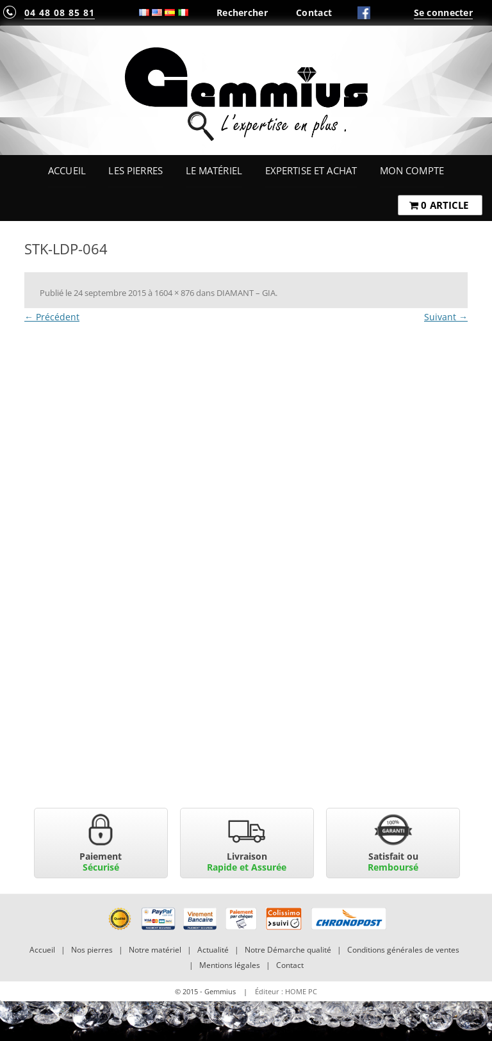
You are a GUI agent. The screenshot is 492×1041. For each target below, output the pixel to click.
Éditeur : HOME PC (286, 991)
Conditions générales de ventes (403, 949)
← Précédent (51, 317)
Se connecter (443, 12)
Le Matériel (214, 170)
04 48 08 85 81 (59, 12)
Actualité (213, 949)
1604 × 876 (174, 293)
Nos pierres (92, 949)
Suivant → (446, 317)
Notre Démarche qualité (288, 949)
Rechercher (242, 12)
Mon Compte (412, 170)
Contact (314, 12)
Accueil (67, 170)
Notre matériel (155, 949)
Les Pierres (135, 170)
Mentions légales (229, 965)
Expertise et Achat (311, 170)
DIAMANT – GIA (246, 293)
